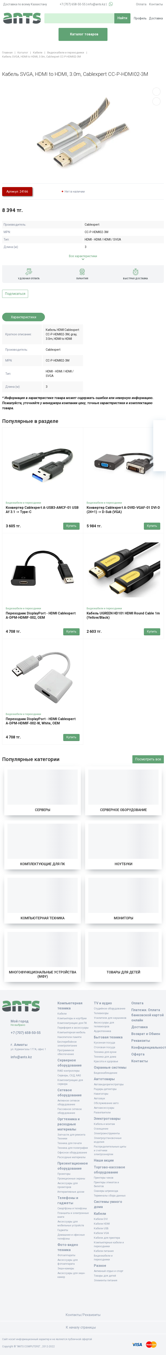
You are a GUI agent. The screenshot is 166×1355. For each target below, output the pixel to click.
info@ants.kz (96, 4)
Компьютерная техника (42, 918)
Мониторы (123, 918)
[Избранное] (159, 439)
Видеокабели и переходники (23, 502)
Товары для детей (123, 972)
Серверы (42, 810)
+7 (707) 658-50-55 (73, 4)
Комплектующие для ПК (42, 864)
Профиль (140, 18)
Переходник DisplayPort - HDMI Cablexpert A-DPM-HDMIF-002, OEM (41, 615)
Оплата (141, 4)
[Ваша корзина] (159, 426)
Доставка (156, 18)
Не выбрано (19, 1024)
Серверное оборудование (123, 810)
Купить (71, 526)
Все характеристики (83, 256)
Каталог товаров (80, 34)
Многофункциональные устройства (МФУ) (42, 974)
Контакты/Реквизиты (83, 1315)
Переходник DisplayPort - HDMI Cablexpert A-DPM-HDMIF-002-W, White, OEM (41, 721)
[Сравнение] (159, 452)
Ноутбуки (123, 864)
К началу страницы (83, 1327)
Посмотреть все (148, 759)
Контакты (156, 4)
